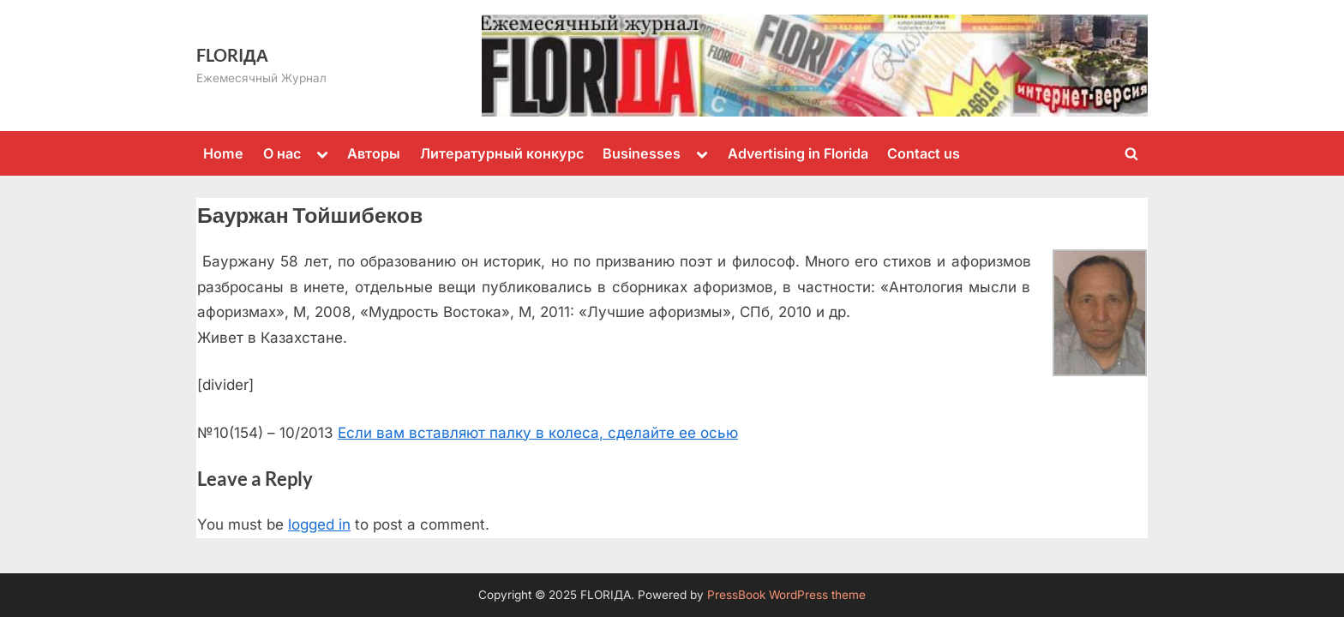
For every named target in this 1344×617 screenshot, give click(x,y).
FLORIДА (232, 55)
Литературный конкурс (502, 153)
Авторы (373, 153)
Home (223, 153)
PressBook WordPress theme (786, 595)
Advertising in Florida (798, 153)
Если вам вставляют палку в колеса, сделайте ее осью (538, 432)
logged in (319, 524)
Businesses (642, 153)
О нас (282, 153)
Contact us (923, 153)
